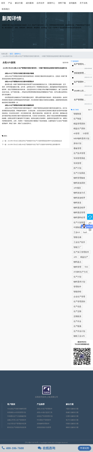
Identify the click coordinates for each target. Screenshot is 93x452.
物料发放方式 (79, 193)
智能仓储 (77, 237)
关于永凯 (83, 3)
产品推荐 (41, 404)
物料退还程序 (79, 208)
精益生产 (84, 257)
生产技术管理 (79, 153)
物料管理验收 (79, 178)
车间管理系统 (79, 158)
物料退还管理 (79, 212)
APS (75, 257)
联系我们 (6, 9)
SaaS (85, 232)
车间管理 (77, 163)
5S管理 (86, 133)
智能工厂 (77, 247)
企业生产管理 (79, 297)
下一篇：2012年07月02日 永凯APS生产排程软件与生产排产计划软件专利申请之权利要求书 (31, 144)
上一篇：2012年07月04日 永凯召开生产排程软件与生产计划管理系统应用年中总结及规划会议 (32, 141)
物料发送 (77, 203)
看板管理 (77, 148)
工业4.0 (77, 232)
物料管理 (77, 267)
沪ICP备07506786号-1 (32, 442)
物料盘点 (77, 262)
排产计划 (77, 168)
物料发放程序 (79, 198)
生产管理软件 (15, 73)
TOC (86, 267)
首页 (3, 3)
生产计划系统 (79, 173)
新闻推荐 (75, 61)
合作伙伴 (40, 3)
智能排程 (77, 292)
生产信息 (77, 306)
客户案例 (11, 404)
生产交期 (77, 311)
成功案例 (30, 3)
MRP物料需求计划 (81, 138)
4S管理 (76, 133)
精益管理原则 (79, 124)
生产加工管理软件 (81, 252)
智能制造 (77, 114)
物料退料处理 (79, 217)
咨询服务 (73, 3)
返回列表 (65, 62)
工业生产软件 (79, 242)
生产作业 (77, 321)
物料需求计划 (79, 282)
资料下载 (62, 3)
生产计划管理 (79, 222)
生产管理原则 (79, 301)
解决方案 (19, 3)
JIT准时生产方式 (81, 272)
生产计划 (77, 277)
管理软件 (77, 287)
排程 (20, 81)
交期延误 (77, 316)
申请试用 (84, 448)
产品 (10, 3)
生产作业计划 (79, 331)
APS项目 (77, 188)
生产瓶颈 (77, 326)
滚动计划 (77, 143)
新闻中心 (51, 3)
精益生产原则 (79, 128)
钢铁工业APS (79, 336)
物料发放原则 (79, 183)
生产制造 (77, 119)
